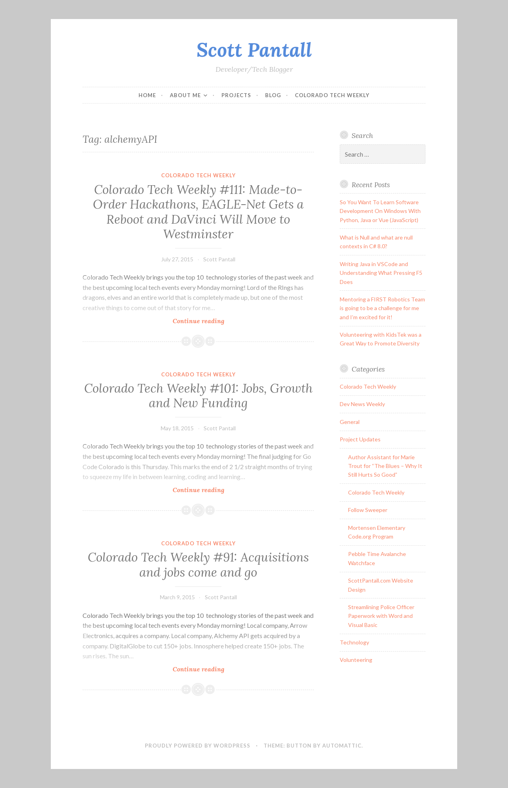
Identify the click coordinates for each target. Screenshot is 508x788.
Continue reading (217, 321)
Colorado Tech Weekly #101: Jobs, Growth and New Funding (198, 395)
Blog (273, 95)
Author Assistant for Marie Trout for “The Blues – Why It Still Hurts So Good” (385, 466)
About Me (185, 95)
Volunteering (356, 659)
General (350, 421)
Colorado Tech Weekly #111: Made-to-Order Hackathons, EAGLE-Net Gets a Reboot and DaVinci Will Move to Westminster (198, 212)
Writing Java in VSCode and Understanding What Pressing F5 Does (381, 273)
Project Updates (360, 439)
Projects (236, 95)
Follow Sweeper (367, 509)
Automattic (342, 745)
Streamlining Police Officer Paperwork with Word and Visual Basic (381, 616)
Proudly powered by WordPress (197, 745)
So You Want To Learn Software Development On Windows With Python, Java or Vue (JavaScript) (380, 211)
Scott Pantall (254, 49)
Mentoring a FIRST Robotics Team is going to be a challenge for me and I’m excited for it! (382, 308)
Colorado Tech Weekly (332, 95)
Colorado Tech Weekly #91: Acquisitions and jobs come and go (198, 564)
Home (147, 95)
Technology (354, 642)
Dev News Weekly (362, 404)
